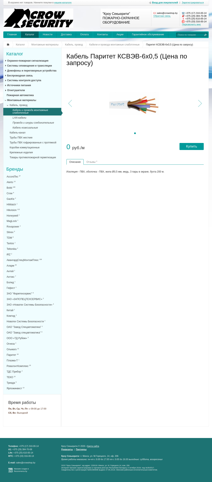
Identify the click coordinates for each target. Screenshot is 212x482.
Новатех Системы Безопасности (26, 321)
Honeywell (13, 215)
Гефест (12, 287)
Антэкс (11, 276)
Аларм (12, 265)
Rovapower (14, 226)
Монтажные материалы (21, 100)
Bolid (11, 187)
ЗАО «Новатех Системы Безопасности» (30, 304)
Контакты (102, 34)
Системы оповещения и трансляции (29, 65)
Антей (11, 271)
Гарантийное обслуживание (148, 34)
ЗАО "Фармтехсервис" (20, 293)
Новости (47, 34)
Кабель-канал (17, 132)
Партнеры (81, 449)
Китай (11, 310)
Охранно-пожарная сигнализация (27, 60)
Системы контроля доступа (24, 80)
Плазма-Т (13, 360)
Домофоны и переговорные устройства (31, 70)
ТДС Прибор (15, 371)
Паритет (12, 354)
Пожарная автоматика (20, 95)
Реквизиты (67, 449)
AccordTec (13, 176)
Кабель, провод (18, 105)
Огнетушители (16, 90)
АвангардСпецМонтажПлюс (24, 260)
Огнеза (11, 343)
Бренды (14, 169)
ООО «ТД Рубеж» (18, 338)
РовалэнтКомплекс (19, 366)
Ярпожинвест (15, 388)
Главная (12, 34)
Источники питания (19, 85)
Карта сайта (93, 446)
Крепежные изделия (21, 152)
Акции (120, 34)
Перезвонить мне (191, 24)
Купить (191, 146)
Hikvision (13, 210)
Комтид (12, 315)
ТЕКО (11, 377)
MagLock (12, 221)
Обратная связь (161, 16)
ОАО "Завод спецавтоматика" (24, 332)
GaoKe (11, 198)
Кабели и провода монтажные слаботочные (30, 111)
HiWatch (12, 204)
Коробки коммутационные (25, 147)
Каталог (29, 34)
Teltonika (12, 248)
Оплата (84, 34)
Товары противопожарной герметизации (33, 157)
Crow (10, 193)
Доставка (66, 34)
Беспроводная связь (20, 75)
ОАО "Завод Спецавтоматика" (25, 326)
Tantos (11, 243)
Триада (12, 382)
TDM (10, 237)
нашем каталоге (63, 2)
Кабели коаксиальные (25, 127)
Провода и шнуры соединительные (33, 122)
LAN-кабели (19, 117)
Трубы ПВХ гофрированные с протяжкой (33, 142)
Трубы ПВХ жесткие (21, 137)
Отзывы (91, 161)
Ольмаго (13, 349)
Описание (75, 162)
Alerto (11, 182)
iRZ (9, 254)
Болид (11, 282)
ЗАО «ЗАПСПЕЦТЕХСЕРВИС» (25, 299)
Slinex (11, 232)
